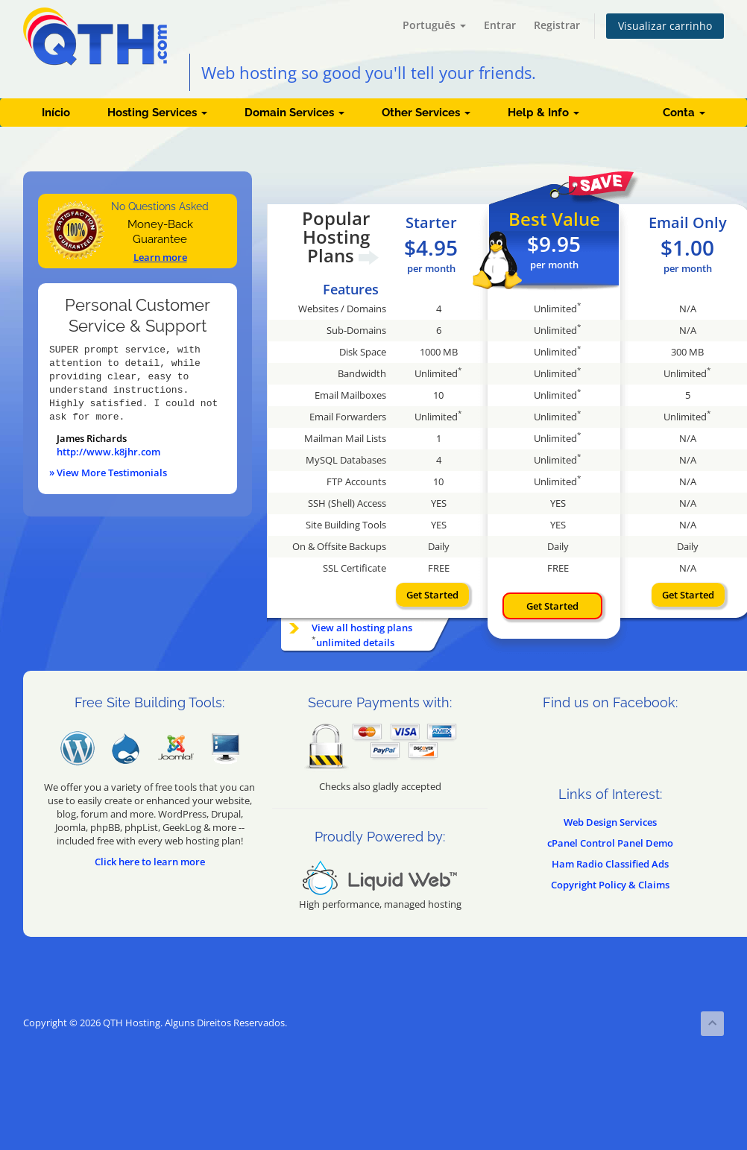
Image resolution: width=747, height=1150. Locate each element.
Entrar (500, 25)
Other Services (426, 112)
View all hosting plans (362, 627)
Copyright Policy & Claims (610, 884)
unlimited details (355, 642)
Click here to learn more (150, 861)
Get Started (432, 594)
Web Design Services (610, 822)
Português (434, 25)
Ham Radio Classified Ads (610, 864)
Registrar (557, 25)
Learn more (160, 257)
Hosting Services (157, 112)
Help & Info (543, 112)
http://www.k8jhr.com (108, 451)
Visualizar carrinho (665, 26)
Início (56, 112)
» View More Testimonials (108, 472)
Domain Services (294, 112)
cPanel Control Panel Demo (610, 843)
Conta (684, 112)
